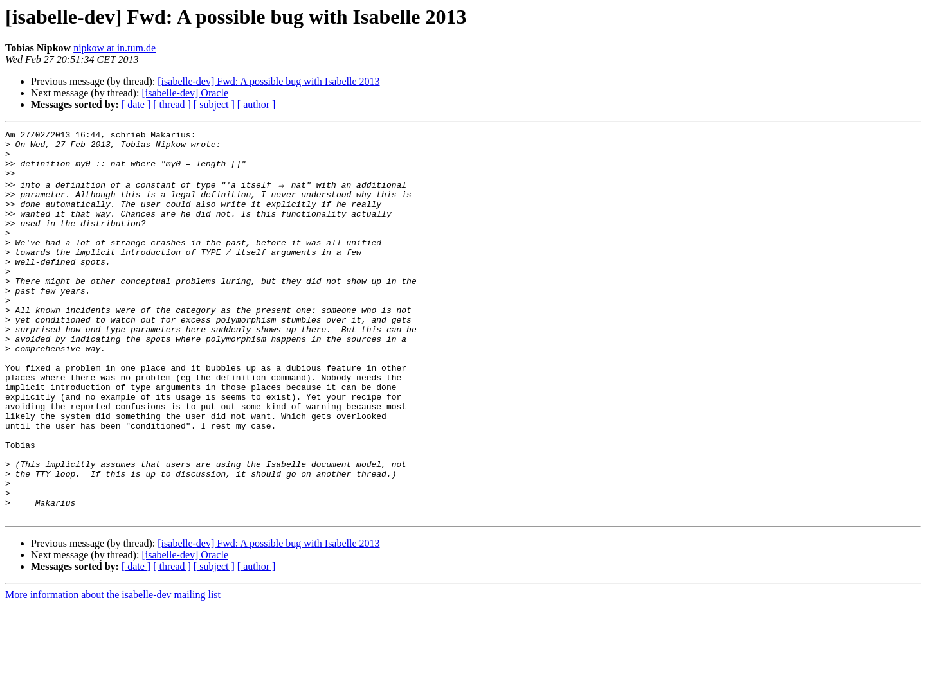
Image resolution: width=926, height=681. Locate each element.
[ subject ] (214, 104)
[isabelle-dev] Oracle (184, 92)
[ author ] (256, 104)
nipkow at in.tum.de (114, 47)
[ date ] (136, 104)
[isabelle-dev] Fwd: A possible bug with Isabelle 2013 (268, 81)
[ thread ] (172, 104)
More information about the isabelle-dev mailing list (113, 669)
